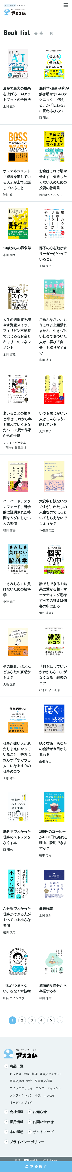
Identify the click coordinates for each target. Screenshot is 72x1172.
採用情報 (13, 1121)
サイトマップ (40, 1131)
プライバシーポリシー (24, 1141)
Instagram (52, 1160)
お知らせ (37, 1111)
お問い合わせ (40, 1121)
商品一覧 (13, 1066)
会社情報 (13, 1111)
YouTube (34, 1160)
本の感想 (13, 1131)
